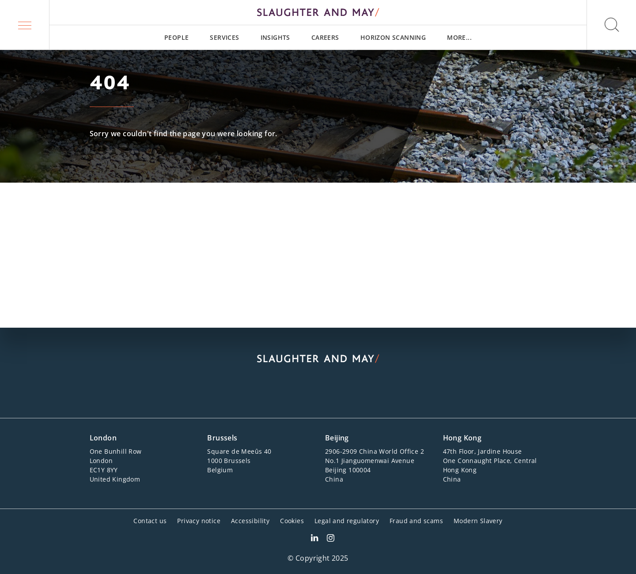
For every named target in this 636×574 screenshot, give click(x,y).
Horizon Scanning (393, 37)
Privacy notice (198, 521)
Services (224, 37)
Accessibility (250, 521)
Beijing (337, 438)
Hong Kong (462, 438)
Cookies (292, 521)
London (103, 438)
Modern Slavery (478, 521)
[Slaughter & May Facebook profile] (330, 539)
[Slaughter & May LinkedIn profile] (314, 539)
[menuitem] (176, 37)
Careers (325, 37)
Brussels (222, 438)
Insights (275, 37)
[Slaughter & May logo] (318, 12)
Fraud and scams (416, 521)
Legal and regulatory (346, 521)
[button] (24, 25)
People (176, 37)
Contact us (150, 521)
